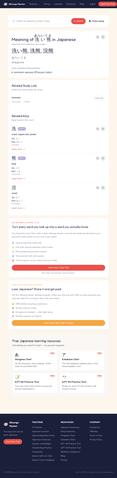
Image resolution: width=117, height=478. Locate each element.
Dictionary (71, 4)
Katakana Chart (68, 439)
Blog (82, 4)
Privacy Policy (96, 439)
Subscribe (99, 98)
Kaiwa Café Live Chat (42, 456)
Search (78, 21)
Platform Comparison (70, 451)
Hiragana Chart (68, 435)
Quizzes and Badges (41, 443)
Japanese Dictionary (41, 439)
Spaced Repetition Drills (43, 435)
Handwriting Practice (42, 447)
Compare (58, 4)
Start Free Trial (108, 4)
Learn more (18, 149)
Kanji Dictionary (68, 431)
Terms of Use (96, 435)
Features (34, 4)
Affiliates (94, 431)
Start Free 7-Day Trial (58, 267)
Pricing (47, 4)
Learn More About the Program (58, 322)
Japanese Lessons (40, 431)
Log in (92, 4)
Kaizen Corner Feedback (43, 460)
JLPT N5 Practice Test (71, 443)
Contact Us (95, 427)
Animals (16, 97)
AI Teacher (37, 427)
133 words (16, 102)
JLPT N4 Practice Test (71, 447)
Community (37, 451)
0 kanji (27, 102)
